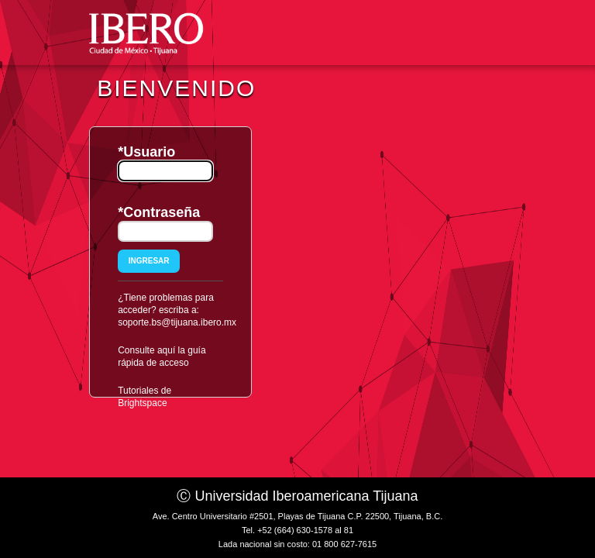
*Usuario (146, 152)
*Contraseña (159, 212)
